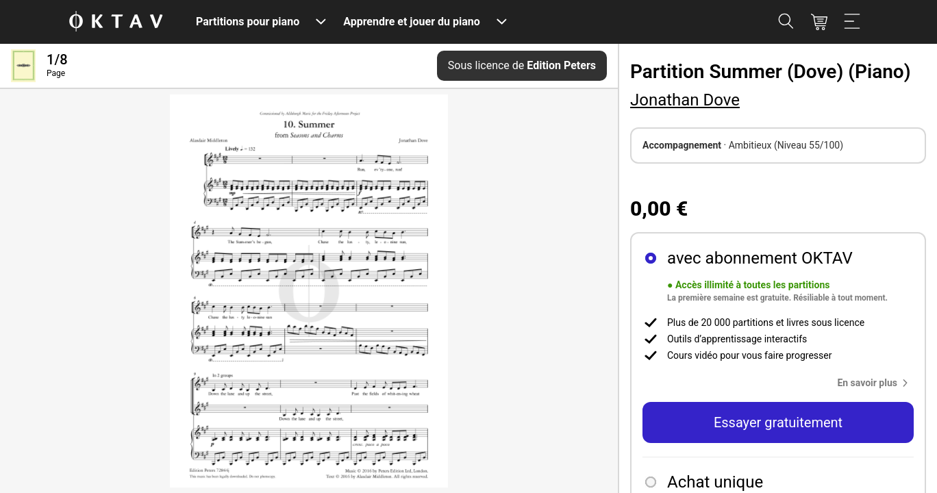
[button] (875, 383)
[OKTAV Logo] (115, 22)
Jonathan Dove (685, 100)
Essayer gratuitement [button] (778, 422)
